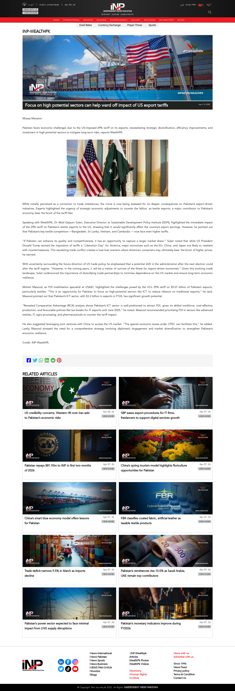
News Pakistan (98, 657)
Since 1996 (180, 664)
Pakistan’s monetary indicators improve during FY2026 (151, 626)
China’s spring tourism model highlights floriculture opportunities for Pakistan (154, 468)
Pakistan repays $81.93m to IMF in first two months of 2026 (58, 468)
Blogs (181, 20)
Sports (152, 25)
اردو (182, 4)
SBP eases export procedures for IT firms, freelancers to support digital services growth (150, 415)
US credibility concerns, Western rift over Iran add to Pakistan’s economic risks (57, 415)
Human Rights (127, 14)
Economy (105, 14)
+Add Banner (30, 13)
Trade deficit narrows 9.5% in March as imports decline (55, 573)
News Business (98, 664)
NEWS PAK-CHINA (100, 667)
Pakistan (88, 20)
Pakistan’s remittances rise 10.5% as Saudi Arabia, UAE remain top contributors (153, 573)
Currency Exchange (109, 25)
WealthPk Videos (139, 664)
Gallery (135, 20)
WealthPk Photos (139, 660)
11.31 (31, 4)
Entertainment (119, 20)
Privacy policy (181, 671)
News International (100, 653)
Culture (115, 14)
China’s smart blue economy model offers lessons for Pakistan (57, 520)
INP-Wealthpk (166, 20)
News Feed (180, 667)
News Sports (97, 660)
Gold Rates (85, 25)
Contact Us (180, 678)
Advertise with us (183, 657)
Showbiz (94, 671)
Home (56, 20)
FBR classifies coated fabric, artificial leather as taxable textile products (151, 520)
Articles (133, 657)
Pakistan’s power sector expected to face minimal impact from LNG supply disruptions (57, 626)
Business (102, 20)
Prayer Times (134, 25)
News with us (30, 9)
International (71, 20)
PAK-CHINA (149, 20)
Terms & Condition (184, 674)
